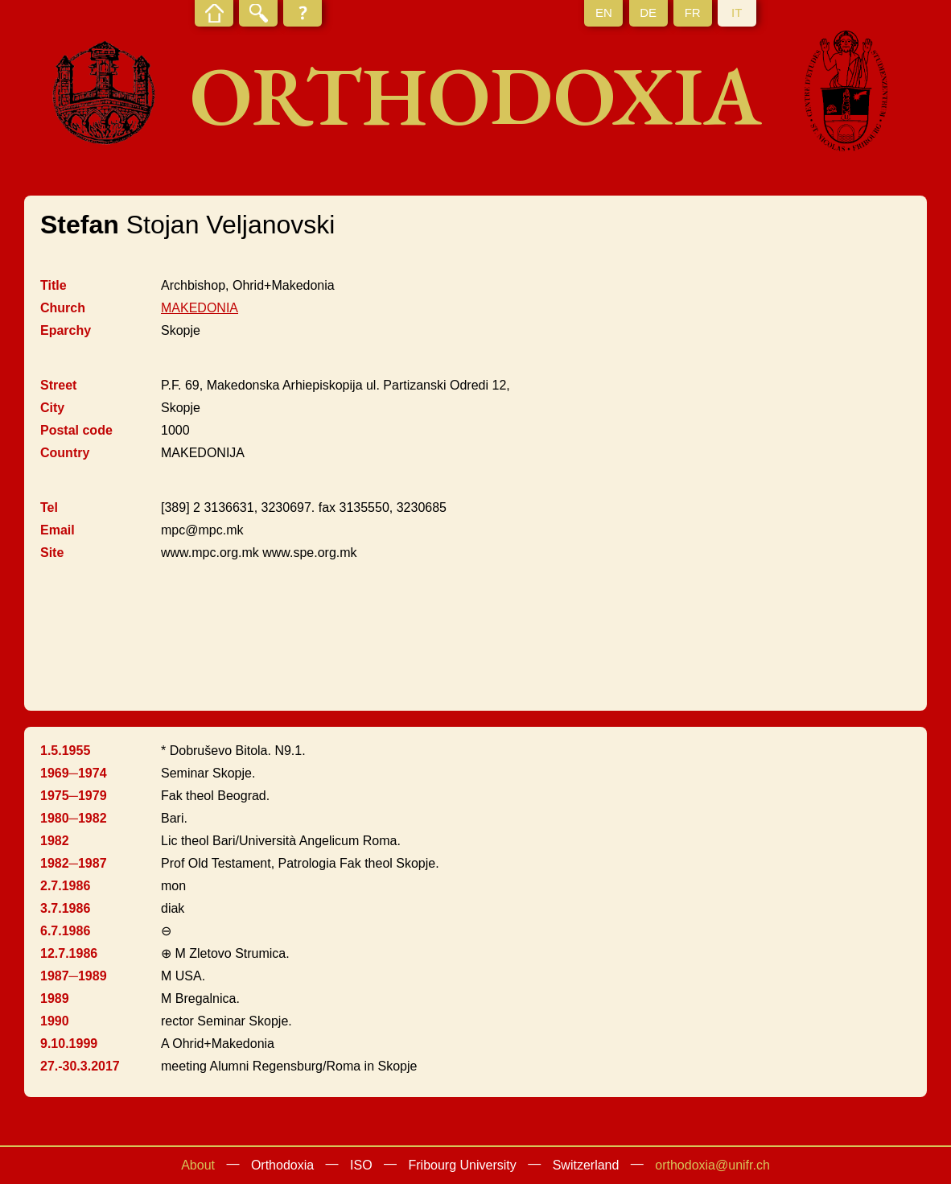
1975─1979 (73, 795)
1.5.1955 (65, 750)
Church (62, 308)
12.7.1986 (68, 953)
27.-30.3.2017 (80, 1066)
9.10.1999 (68, 1043)
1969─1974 (73, 773)
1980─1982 (73, 818)
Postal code (76, 430)
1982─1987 (73, 863)
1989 (54, 998)
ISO (361, 1165)
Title (53, 285)
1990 (54, 1021)
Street (58, 385)
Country (64, 453)
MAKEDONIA (199, 308)
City (52, 408)
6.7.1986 (65, 931)
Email (57, 530)
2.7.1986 (65, 886)
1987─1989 (73, 976)
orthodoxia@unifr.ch (712, 1165)
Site (52, 552)
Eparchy (65, 330)
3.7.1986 (65, 908)
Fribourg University (463, 1165)
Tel (49, 507)
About (198, 1165)
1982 (54, 841)
